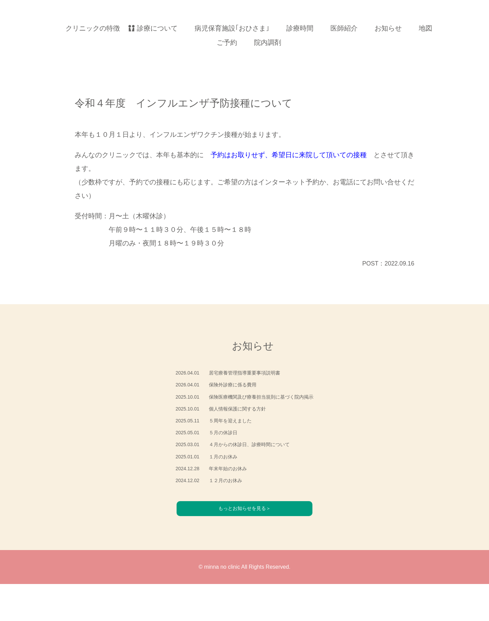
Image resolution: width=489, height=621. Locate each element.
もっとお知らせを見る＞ (244, 545)
